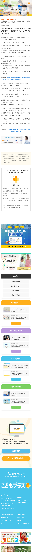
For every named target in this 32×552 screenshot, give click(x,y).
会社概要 (19, 523)
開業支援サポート (22, 505)
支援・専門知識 (10, 19)
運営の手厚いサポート (8, 511)
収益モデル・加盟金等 (7, 517)
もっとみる (16, 323)
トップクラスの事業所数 (8, 504)
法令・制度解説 (16, 290)
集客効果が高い (6, 509)
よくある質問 (20, 520)
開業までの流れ (22, 503)
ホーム (3, 19)
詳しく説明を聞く (16, 461)
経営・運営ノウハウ (16, 286)
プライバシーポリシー (23, 526)
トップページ (4, 498)
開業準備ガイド (16, 281)
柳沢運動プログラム (7, 506)
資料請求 (16, 454)
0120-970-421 (18, 477)
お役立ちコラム (21, 517)
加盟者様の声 (4, 520)
